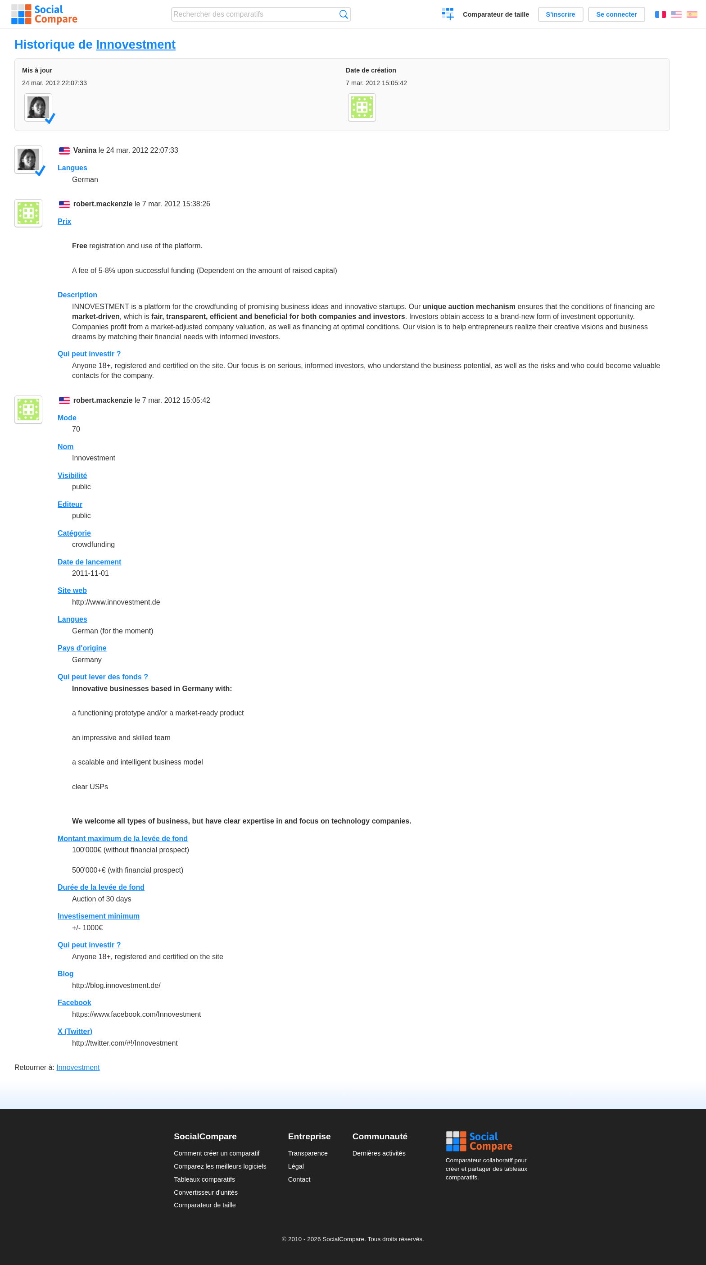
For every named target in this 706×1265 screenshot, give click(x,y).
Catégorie (74, 533)
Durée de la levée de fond (101, 887)
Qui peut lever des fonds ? (103, 677)
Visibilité (72, 475)
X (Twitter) (75, 1031)
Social (489, 1141)
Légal (296, 1166)
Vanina (85, 150)
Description (77, 295)
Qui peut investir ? (89, 354)
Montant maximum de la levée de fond (123, 838)
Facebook (74, 1002)
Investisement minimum (99, 916)
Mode (67, 418)
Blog (66, 974)
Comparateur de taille (496, 14)
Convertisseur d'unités (206, 1192)
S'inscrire (560, 14)
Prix (64, 221)
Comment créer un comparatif (216, 1153)
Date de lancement (89, 562)
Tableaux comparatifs (204, 1179)
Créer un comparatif (448, 15)
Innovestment (136, 44)
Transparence (308, 1153)
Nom (66, 446)
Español (692, 14)
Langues (72, 168)
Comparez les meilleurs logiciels (220, 1166)
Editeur (70, 504)
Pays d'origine (82, 648)
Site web (72, 590)
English (676, 14)
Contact (299, 1179)
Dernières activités (379, 1153)
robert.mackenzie (103, 204)
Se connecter (616, 14)
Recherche (343, 14)
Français (660, 14)
